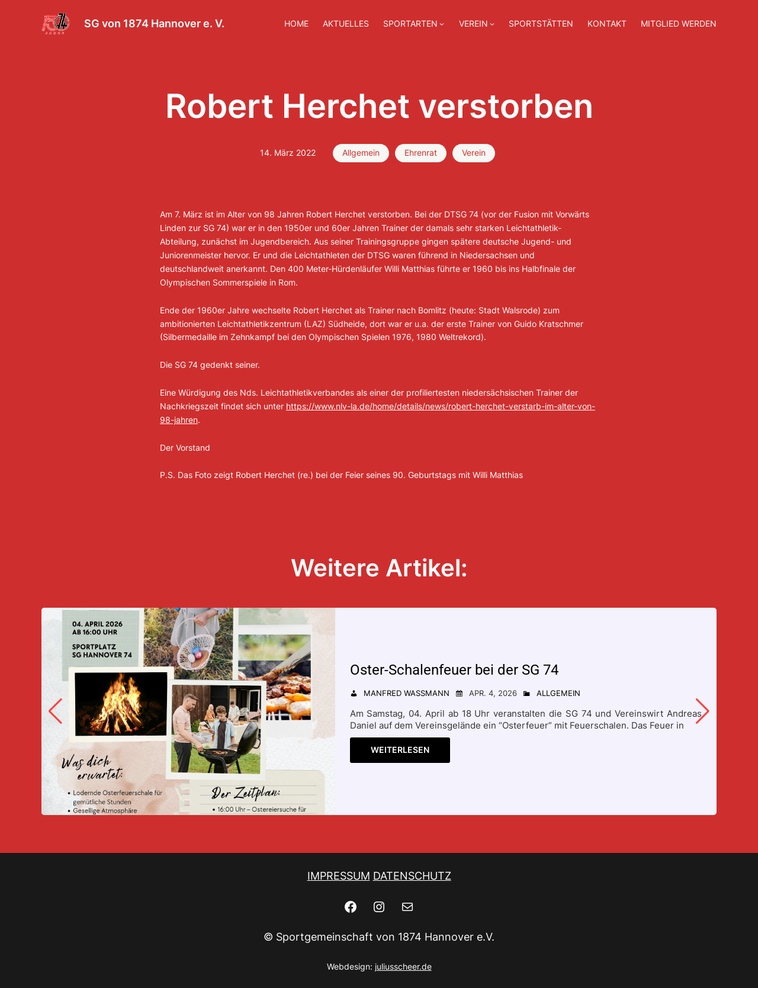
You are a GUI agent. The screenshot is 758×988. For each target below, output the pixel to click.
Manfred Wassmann (406, 693)
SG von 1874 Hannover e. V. (154, 23)
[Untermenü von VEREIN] (492, 23)
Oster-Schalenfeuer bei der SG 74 (458, 669)
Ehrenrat (420, 153)
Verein (474, 153)
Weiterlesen (400, 750)
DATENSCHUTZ (412, 876)
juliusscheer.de (403, 966)
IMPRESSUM (338, 876)
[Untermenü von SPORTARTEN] (441, 23)
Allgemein (361, 153)
